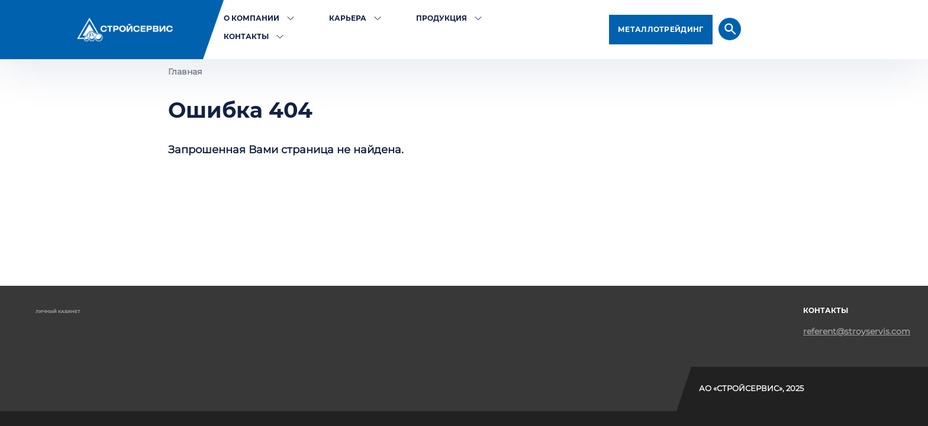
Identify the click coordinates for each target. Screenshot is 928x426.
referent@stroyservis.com (856, 331)
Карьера (347, 18)
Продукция (441, 18)
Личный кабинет (58, 311)
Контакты (246, 36)
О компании (251, 18)
